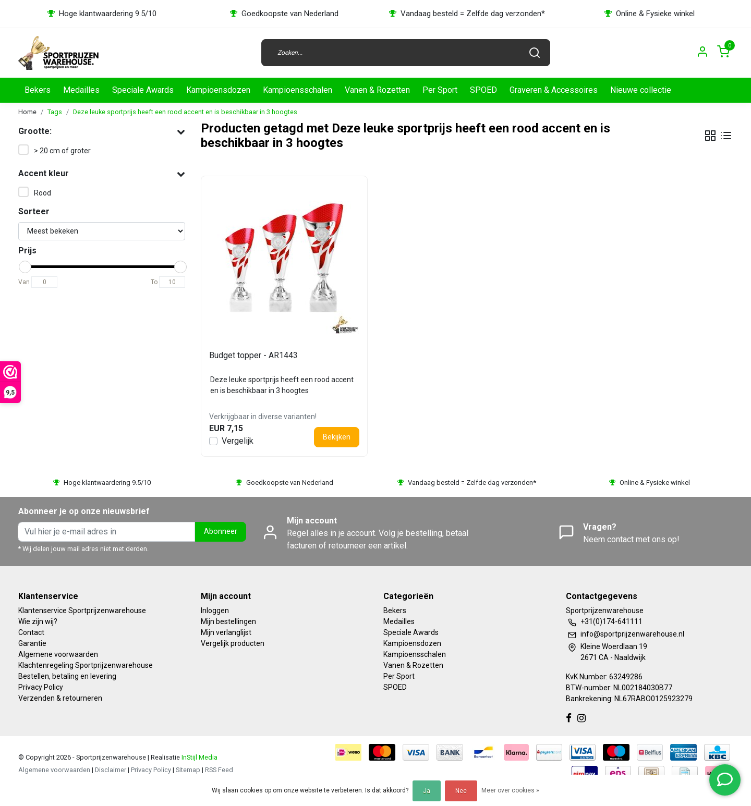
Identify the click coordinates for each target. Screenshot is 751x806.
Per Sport (439, 90)
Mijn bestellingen (228, 621)
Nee (461, 791)
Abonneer (220, 531)
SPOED (483, 90)
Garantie (32, 643)
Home (27, 112)
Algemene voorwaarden (58, 654)
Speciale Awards (143, 90)
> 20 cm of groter (62, 150)
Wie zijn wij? (37, 621)
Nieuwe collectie (640, 90)
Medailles (81, 90)
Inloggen (215, 610)
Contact (31, 632)
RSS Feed (219, 770)
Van (24, 282)
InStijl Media (198, 757)
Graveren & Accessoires (554, 90)
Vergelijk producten (232, 643)
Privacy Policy (40, 687)
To (154, 282)
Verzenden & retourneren (60, 698)
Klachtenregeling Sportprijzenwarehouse (85, 665)
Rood (42, 193)
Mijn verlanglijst (226, 632)
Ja (426, 791)
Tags (54, 112)
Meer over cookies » (510, 790)
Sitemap (188, 770)
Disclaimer (110, 770)
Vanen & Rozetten (377, 90)
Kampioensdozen (218, 90)
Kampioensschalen (297, 90)
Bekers (38, 90)
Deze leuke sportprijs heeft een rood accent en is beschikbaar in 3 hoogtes (185, 112)
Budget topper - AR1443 (253, 355)
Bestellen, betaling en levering (67, 676)
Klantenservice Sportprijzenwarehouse (82, 610)
